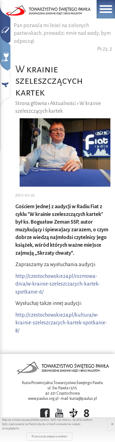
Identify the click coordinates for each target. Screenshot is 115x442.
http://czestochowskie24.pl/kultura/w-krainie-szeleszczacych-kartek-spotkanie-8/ (61, 322)
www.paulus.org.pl (43, 398)
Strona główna (31, 103)
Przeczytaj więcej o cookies (49, 436)
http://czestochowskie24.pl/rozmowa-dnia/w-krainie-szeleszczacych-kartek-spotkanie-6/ (57, 284)
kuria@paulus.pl (83, 398)
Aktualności (63, 103)
